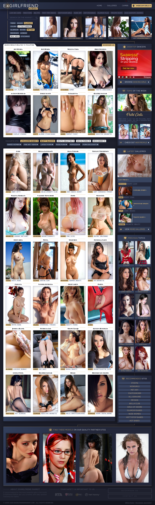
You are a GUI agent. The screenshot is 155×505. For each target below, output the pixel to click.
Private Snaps (116, 13)
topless (52, 325)
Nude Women (135, 414)
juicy (44, 369)
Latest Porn (47, 144)
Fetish (8, 192)
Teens (13, 23)
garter (42, 280)
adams (98, 413)
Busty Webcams (145, 1)
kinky (13, 192)
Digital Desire (107, 413)
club (55, 192)
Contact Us (130, 496)
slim (47, 280)
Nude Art (77, 13)
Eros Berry (99, 141)
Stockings (25, 36)
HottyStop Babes (134, 417)
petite (14, 325)
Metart (30, 29)
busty (35, 134)
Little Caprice (24, 26)
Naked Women (14, 144)
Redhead (91, 89)
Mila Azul (15, 36)
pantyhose (10, 413)
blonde (41, 134)
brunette (9, 89)
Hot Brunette (99, 280)
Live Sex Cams (15, 13)
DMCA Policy (129, 503)
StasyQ (134, 383)
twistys (98, 89)
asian (63, 369)
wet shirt (24, 236)
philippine (43, 89)
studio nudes (50, 134)
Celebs (13, 26)
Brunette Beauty (48, 236)
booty (129, 184)
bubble (23, 369)
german (72, 280)
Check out (136, 142)
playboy (21, 89)
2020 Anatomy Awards (134, 13)
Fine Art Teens (31, 144)
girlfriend (104, 236)
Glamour (14, 29)
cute (109, 369)
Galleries (112, 5)
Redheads (15, 33)
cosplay (16, 134)
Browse (135, 82)
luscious (16, 369)
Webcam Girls (142, 6)
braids (132, 211)
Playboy (28, 23)
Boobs (23, 29)
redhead (122, 184)
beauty (78, 280)
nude (50, 89)
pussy (75, 134)
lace (135, 184)
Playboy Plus (103, 13)
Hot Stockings (89, 13)
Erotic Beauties (65, 141)
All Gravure (135, 397)
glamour (22, 413)
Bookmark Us (108, 45)
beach (73, 192)
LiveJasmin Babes (20, 1)
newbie (122, 224)
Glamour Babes (134, 410)
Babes (63, 134)
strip (132, 197)
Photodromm (134, 393)
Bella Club (134, 403)
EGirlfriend (20, 6)
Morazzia (75, 144)
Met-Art (134, 390)
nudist (79, 192)
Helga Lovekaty (47, 192)
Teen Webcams (132, 1)
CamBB (125, 5)
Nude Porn (61, 144)
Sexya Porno (83, 141)
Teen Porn (27, 13)
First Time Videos (49, 13)
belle (68, 413)
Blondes (9, 369)
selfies (96, 236)
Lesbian (23, 33)
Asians (20, 23)
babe (121, 197)
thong (75, 325)
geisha (68, 369)
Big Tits (37, 13)
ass (40, 369)
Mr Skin (134, 400)
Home (99, 5)
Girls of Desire (134, 407)
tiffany (109, 192)
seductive (99, 134)
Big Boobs (37, 236)
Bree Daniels (107, 89)
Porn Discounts (90, 144)
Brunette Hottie (100, 369)
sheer (126, 211)
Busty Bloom (33, 1)
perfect (69, 134)
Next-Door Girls (65, 13)
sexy (68, 192)
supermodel (44, 325)
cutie (73, 236)
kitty (18, 192)
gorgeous (102, 192)
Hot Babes (135, 420)
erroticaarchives (78, 413)
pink (68, 236)
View (135, 229)
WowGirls (134, 386)
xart (95, 192)
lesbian (17, 236)
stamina (23, 134)
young (8, 280)
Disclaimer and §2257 (143, 503)
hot (15, 89)
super (71, 89)
